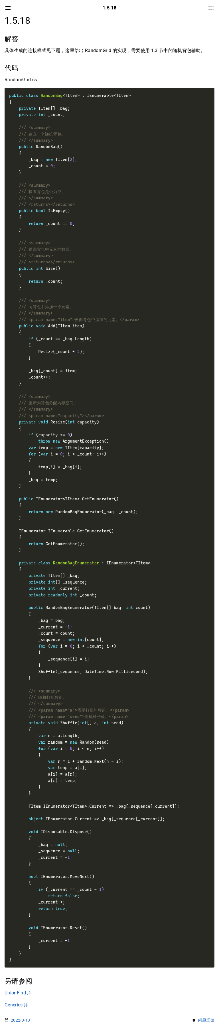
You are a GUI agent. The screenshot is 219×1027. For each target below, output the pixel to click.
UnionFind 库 (18, 993)
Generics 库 (17, 1005)
